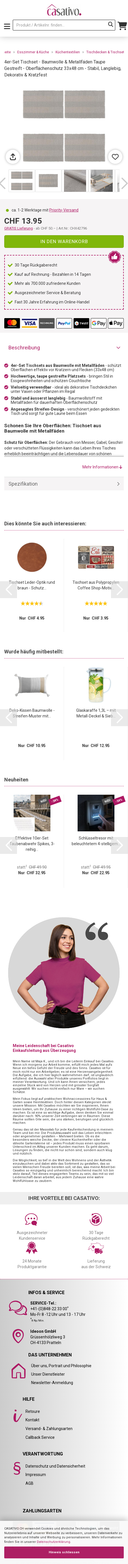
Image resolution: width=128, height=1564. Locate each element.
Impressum (35, 1474)
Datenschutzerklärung (53, 1542)
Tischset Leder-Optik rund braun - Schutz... (32, 585)
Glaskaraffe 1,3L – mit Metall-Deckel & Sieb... (96, 713)
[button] (124, 183)
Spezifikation (23, 484)
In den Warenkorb (64, 241)
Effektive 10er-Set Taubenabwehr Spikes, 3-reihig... (32, 844)
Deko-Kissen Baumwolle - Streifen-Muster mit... (32, 713)
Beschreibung (24, 348)
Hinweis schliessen (64, 1552)
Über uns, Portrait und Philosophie (61, 1365)
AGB (29, 1483)
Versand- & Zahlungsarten (48, 1428)
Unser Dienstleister (48, 1374)
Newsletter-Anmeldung (52, 1382)
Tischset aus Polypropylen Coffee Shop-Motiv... (95, 585)
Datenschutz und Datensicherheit (55, 1466)
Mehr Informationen (102, 467)
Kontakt (32, 1420)
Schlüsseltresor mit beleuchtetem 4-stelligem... (96, 841)
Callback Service (40, 1437)
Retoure (32, 1411)
